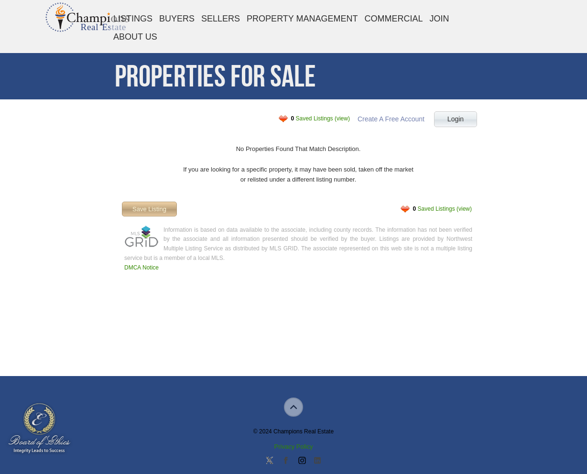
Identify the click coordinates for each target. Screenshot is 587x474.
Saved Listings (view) (320, 118)
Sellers (220, 18)
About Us (135, 37)
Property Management (302, 18)
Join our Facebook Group (285, 461)
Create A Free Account (391, 119)
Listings (132, 18)
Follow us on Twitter (269, 461)
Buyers (177, 18)
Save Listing (149, 209)
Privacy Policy (293, 446)
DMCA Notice (141, 267)
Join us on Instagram (301, 461)
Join (439, 18)
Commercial (393, 18)
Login (455, 119)
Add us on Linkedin (317, 461)
